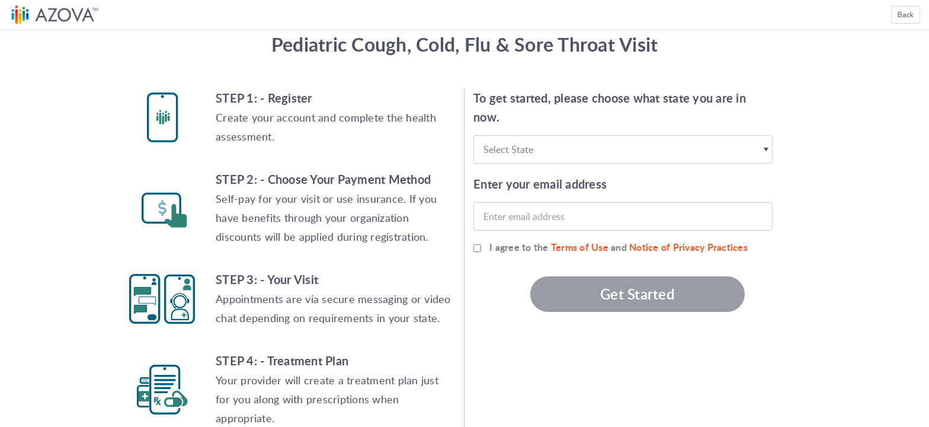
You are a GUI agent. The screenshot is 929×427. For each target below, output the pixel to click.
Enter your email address (540, 184)
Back (906, 15)
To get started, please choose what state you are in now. (609, 107)
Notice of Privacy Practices (688, 247)
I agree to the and (618, 247)
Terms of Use (579, 247)
